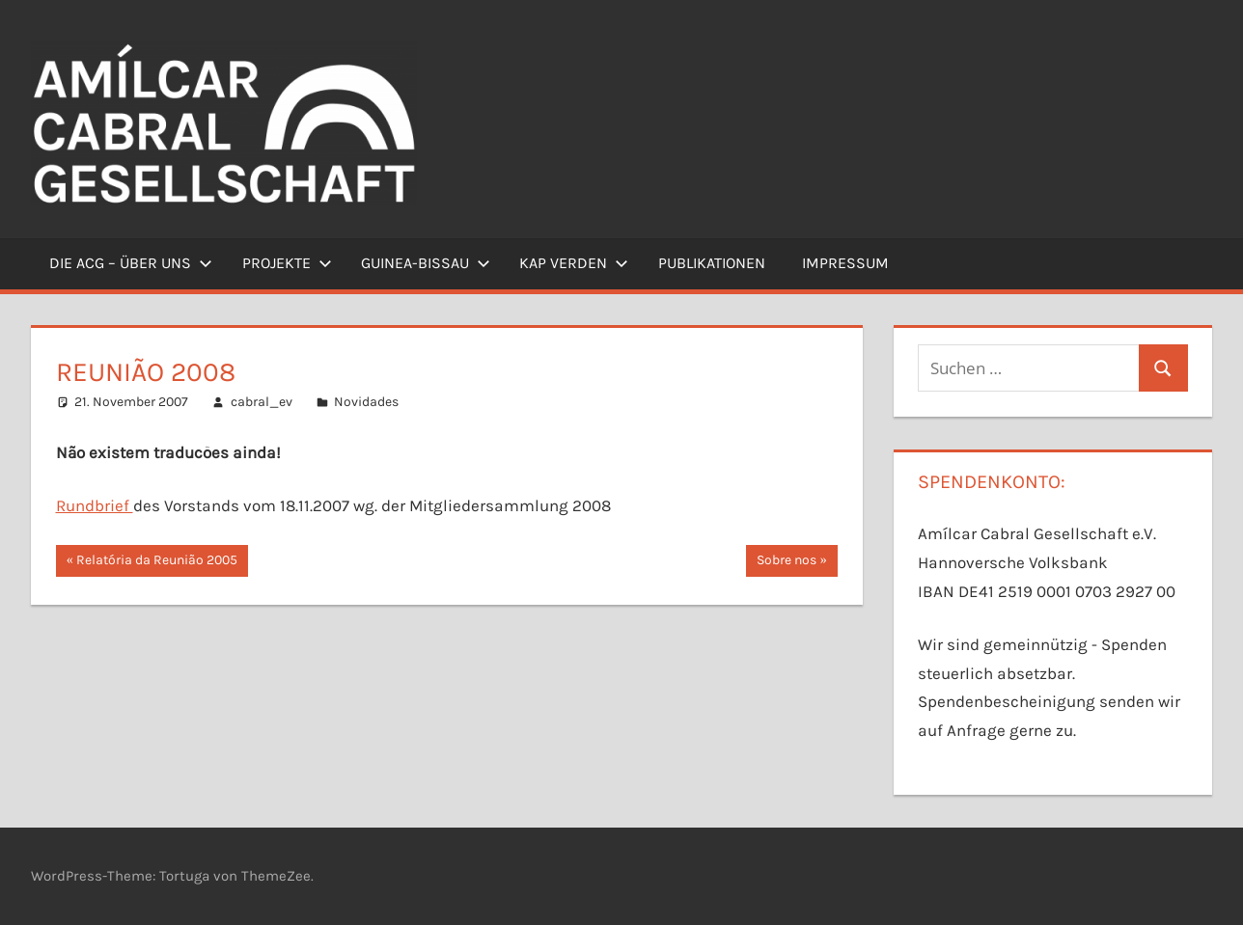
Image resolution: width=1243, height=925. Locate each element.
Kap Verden (573, 263)
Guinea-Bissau (425, 263)
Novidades (366, 402)
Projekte (287, 263)
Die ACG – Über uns (130, 263)
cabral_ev (261, 402)
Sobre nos (786, 562)
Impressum (845, 263)
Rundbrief (94, 505)
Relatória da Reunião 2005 (156, 562)
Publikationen (711, 263)
